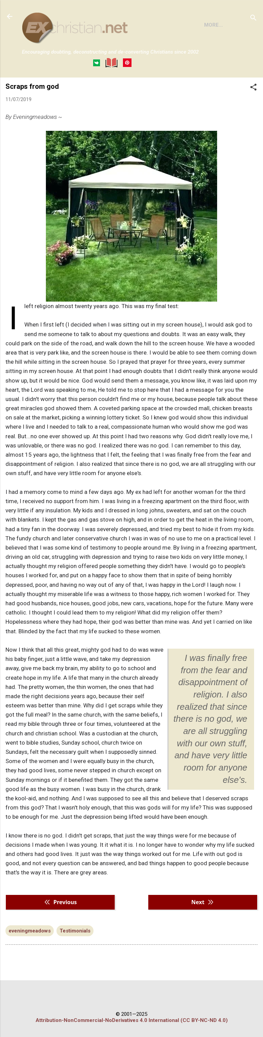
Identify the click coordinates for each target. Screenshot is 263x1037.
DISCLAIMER (100, 88)
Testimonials (75, 956)
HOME (34, 88)
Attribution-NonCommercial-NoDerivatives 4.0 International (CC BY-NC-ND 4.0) (132, 1020)
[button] (253, 113)
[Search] (253, 18)
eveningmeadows (30, 956)
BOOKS (63, 88)
